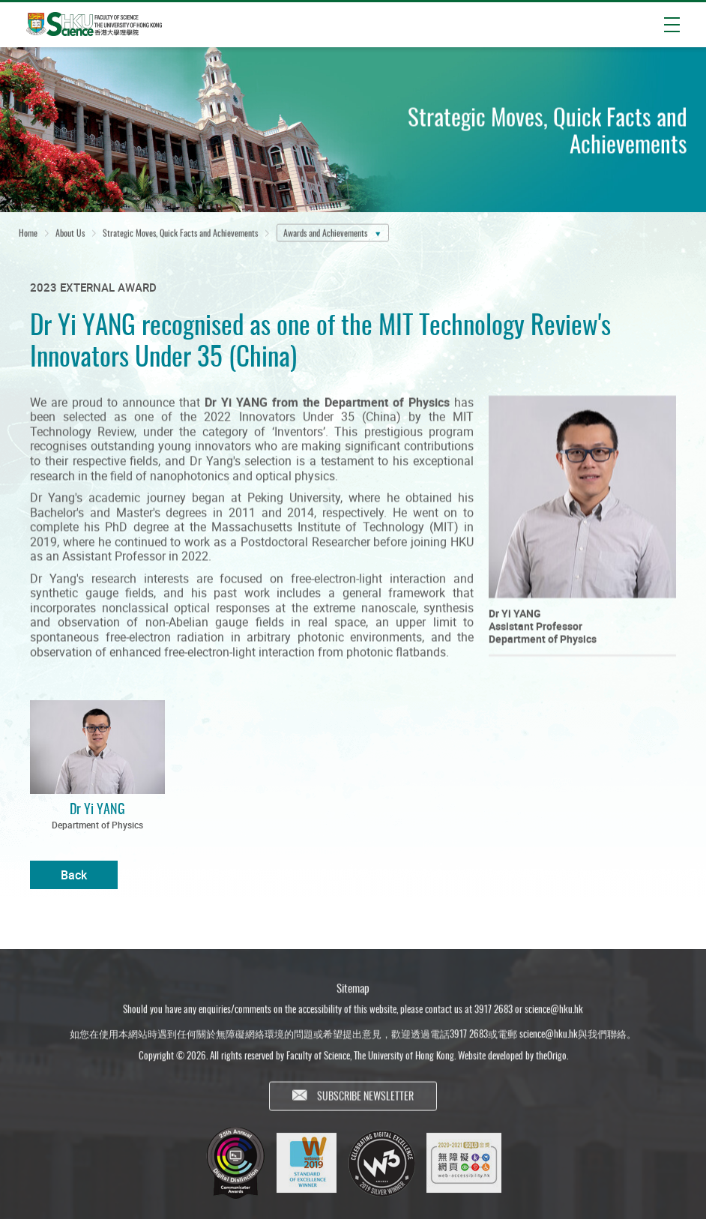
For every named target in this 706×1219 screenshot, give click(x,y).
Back (74, 875)
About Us (70, 233)
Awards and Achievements (325, 233)
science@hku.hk (554, 1012)
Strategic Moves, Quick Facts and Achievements (180, 233)
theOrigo (551, 1058)
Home (28, 233)
